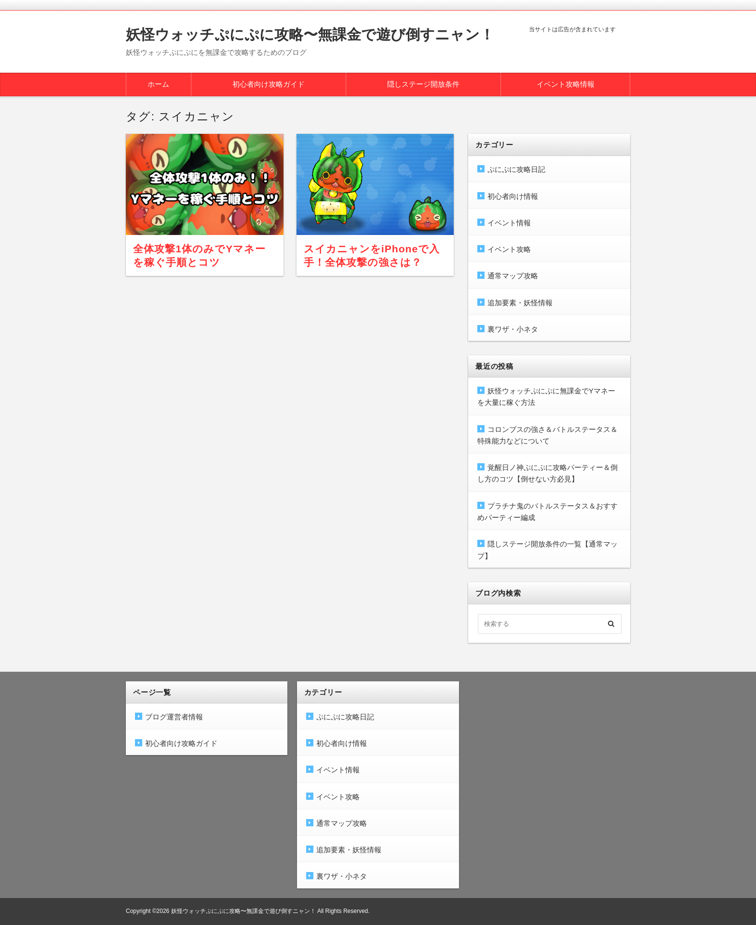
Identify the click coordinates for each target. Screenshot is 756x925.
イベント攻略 (509, 249)
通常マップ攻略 (512, 276)
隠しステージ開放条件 (423, 84)
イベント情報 (509, 223)
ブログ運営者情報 (174, 717)
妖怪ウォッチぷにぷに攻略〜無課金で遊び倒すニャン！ (310, 34)
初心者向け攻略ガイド (268, 84)
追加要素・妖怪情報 (520, 303)
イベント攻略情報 (565, 84)
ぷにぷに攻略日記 (516, 169)
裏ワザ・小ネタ (512, 329)
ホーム (158, 84)
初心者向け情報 (512, 196)
